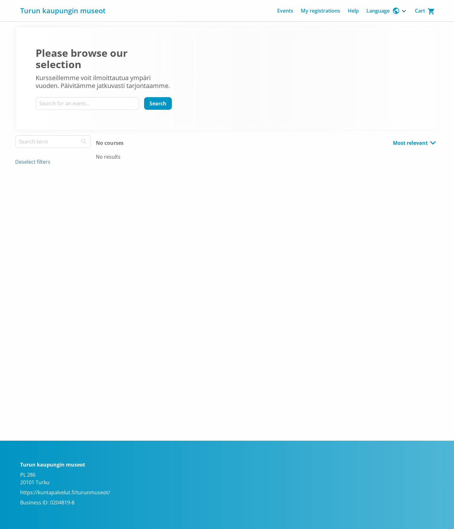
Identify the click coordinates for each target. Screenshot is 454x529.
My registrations (320, 10)
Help (353, 10)
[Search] (158, 103)
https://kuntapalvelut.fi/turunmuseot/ (65, 492)
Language (383, 11)
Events (285, 10)
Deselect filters (32, 161)
